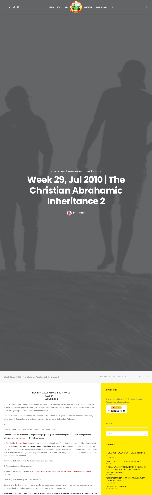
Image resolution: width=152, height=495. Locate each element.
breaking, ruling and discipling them (47, 177)
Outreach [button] (88, 7)
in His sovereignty (20, 149)
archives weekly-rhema (13, 313)
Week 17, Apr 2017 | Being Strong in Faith (50, 378)
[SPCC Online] (76, 7)
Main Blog (76, 478)
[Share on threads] (44, 408)
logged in (22, 426)
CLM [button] (66, 7)
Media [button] (51, 7)
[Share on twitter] (41, 408)
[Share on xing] (59, 408)
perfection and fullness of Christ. (80, 296)
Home (96, 82)
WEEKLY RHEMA (84, 24)
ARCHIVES (74, 24)
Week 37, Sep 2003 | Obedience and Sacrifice (18, 378)
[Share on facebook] (38, 408)
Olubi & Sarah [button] (102, 7)
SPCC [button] (59, 7)
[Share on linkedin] (50, 408)
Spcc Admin (80, 66)
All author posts (33, 336)
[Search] (127, 139)
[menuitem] (5, 7)
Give (113, 7)
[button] (5, 7)
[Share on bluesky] (56, 408)
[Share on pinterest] (47, 408)
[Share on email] (63, 408)
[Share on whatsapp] (53, 408)
